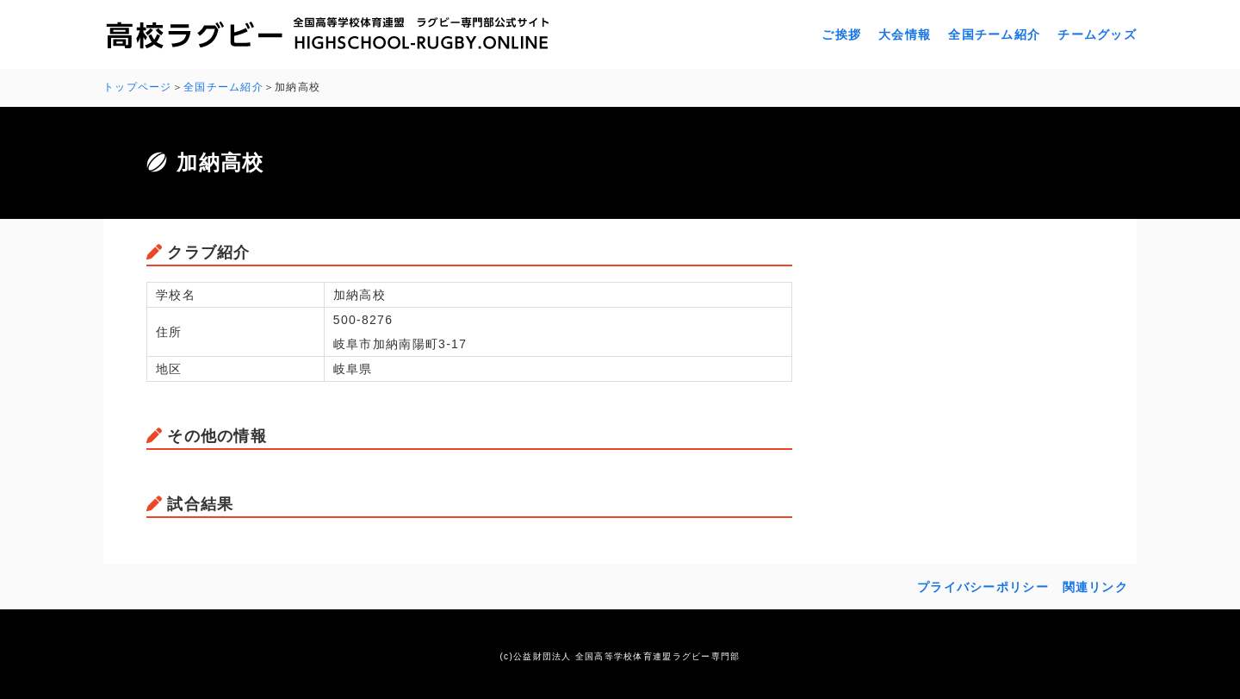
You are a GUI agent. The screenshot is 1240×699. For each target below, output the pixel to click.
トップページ (137, 87)
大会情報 (904, 34)
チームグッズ (1097, 34)
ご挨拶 (841, 34)
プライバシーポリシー (983, 587)
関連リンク (1095, 587)
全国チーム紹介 (994, 34)
